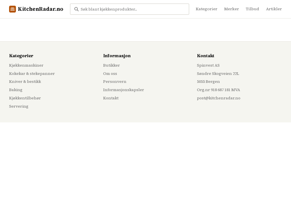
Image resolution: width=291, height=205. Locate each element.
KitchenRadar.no (36, 9)
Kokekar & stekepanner (32, 73)
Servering (18, 106)
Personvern (114, 81)
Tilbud (252, 9)
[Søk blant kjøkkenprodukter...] (129, 9)
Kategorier (206, 9)
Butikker (111, 65)
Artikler (274, 9)
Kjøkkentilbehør (25, 98)
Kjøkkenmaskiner (26, 65)
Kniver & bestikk (25, 81)
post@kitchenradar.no (218, 98)
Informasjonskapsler (123, 90)
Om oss (110, 73)
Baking (15, 90)
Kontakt (111, 98)
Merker (231, 9)
